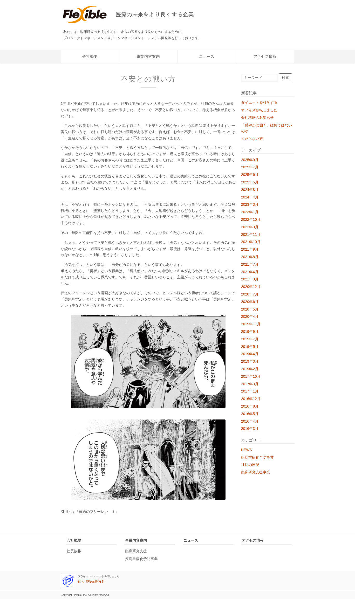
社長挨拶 (74, 551)
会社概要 (90, 56)
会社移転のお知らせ (257, 117)
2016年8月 (249, 406)
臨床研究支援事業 (255, 472)
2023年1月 (249, 212)
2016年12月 (251, 399)
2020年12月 (251, 287)
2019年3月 (249, 361)
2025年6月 (249, 175)
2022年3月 (249, 227)
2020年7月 (249, 294)
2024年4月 (249, 197)
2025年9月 (249, 160)
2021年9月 (249, 249)
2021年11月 (251, 234)
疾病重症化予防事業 (257, 457)
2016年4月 (249, 421)
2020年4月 (249, 316)
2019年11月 (251, 324)
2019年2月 (249, 369)
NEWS (246, 450)
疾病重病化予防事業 (141, 559)
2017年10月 (251, 376)
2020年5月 (249, 309)
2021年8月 (249, 257)
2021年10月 (251, 242)
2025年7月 (249, 167)
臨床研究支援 (136, 551)
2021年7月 (249, 264)
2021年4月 (249, 272)
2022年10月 (251, 219)
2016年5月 (249, 414)
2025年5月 (249, 182)
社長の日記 (250, 465)
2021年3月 (249, 279)
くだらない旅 (252, 138)
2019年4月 (249, 354)
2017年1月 (249, 391)
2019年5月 (249, 347)
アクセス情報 (265, 56)
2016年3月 (249, 428)
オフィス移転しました (259, 110)
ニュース (206, 56)
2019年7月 (249, 339)
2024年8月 (249, 190)
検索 (285, 77)
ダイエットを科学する (259, 102)
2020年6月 (249, 302)
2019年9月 (249, 331)
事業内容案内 (148, 56)
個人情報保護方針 (91, 581)
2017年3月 (249, 384)
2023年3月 (249, 204)
